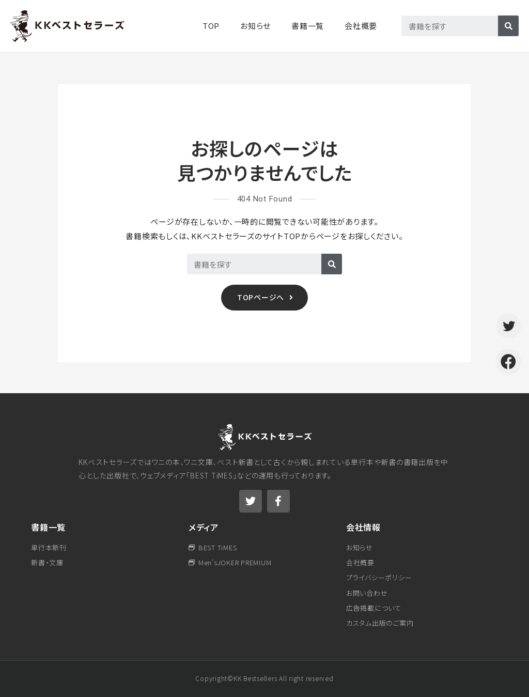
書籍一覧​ (307, 25)
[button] (264, 298)
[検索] (508, 26)
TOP (211, 25)
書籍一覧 (48, 527)
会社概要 (361, 25)
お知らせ (255, 25)
